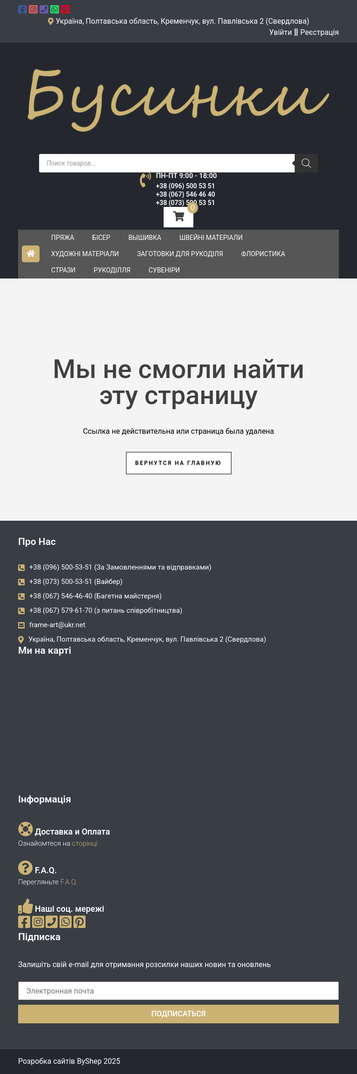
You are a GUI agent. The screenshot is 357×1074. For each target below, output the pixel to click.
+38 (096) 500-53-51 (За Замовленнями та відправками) (120, 567)
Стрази (63, 270)
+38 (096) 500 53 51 (185, 186)
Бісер (102, 237)
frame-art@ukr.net (57, 625)
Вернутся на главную (178, 463)
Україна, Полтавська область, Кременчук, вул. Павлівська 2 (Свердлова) (147, 639)
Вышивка (144, 237)
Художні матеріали (85, 254)
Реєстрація (319, 32)
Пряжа (62, 237)
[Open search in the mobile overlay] (178, 163)
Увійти (280, 32)
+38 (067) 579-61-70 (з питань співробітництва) (105, 610)
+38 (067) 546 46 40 (185, 194)
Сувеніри (164, 270)
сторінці (84, 843)
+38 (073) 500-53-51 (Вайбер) (76, 581)
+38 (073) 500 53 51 (185, 202)
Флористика (263, 254)
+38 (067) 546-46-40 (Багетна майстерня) (95, 596)
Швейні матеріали (211, 237)
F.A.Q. (69, 882)
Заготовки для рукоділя (180, 254)
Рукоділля (112, 270)
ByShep (89, 1061)
